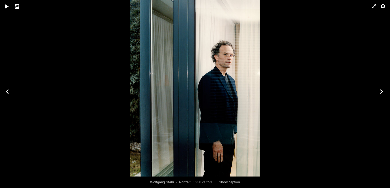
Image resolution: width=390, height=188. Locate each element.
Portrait (184, 182)
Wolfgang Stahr (162, 182)
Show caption (229, 182)
